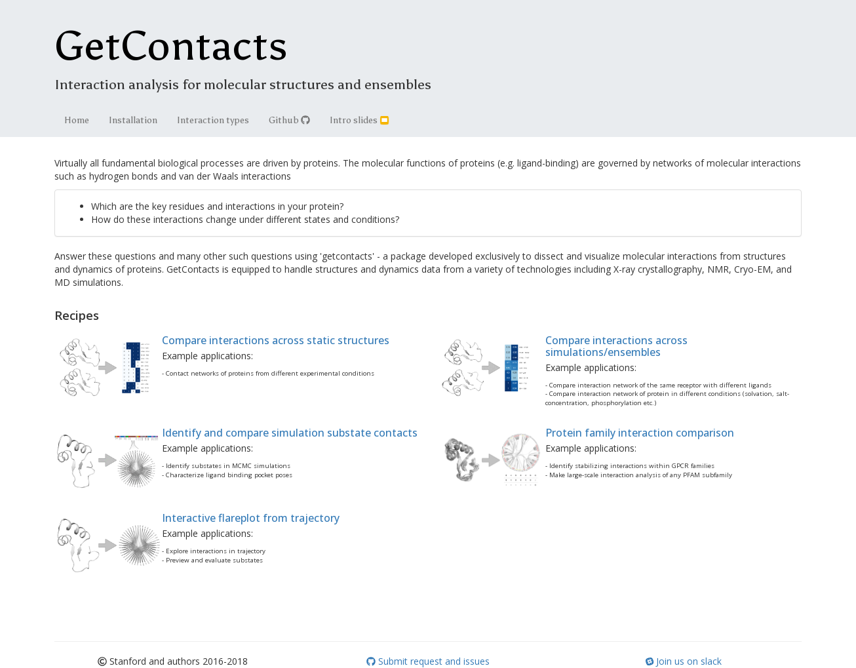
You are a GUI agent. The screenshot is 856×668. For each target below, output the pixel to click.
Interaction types (213, 120)
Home (76, 120)
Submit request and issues (428, 661)
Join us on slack (684, 661)
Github (289, 120)
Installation (133, 120)
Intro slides (359, 120)
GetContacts (171, 45)
